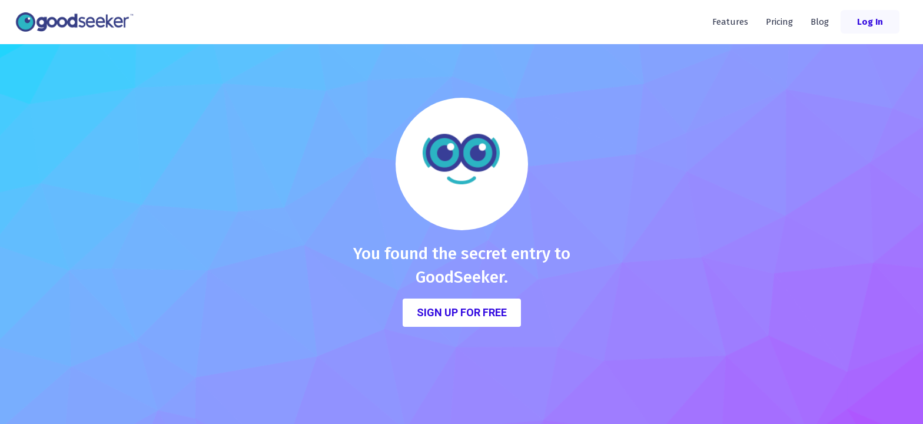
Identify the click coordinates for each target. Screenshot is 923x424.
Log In (870, 21)
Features (730, 21)
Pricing (779, 21)
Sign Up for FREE (462, 312)
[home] (78, 22)
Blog (820, 21)
